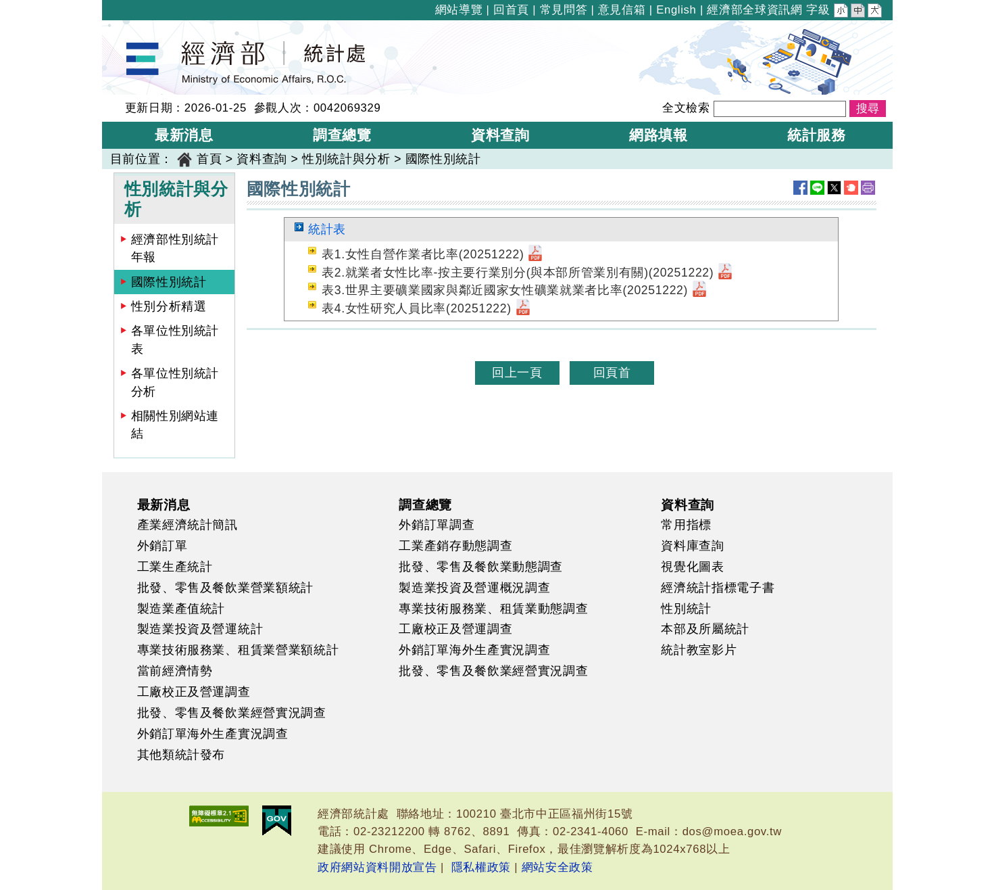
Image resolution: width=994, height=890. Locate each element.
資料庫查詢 (692, 546)
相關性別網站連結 (175, 424)
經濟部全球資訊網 (754, 9)
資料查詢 (262, 159)
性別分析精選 (169, 306)
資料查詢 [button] (500, 135)
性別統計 (686, 608)
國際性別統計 (443, 159)
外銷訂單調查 (436, 525)
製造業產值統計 (181, 608)
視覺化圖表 (692, 566)
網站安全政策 (557, 867)
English (676, 9)
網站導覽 (459, 9)
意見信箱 (622, 9)
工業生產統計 (175, 566)
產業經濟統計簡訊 (187, 525)
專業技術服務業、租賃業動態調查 (493, 608)
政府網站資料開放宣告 (377, 867)
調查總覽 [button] (342, 135)
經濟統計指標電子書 (717, 587)
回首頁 (511, 9)
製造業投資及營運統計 (200, 629)
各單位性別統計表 (175, 339)
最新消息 (164, 504)
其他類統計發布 (181, 755)
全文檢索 (686, 107)
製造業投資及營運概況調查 (474, 587)
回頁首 (612, 372)
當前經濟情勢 (175, 671)
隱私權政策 (481, 867)
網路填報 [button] (658, 135)
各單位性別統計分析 (175, 382)
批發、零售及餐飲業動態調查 (481, 566)
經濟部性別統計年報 (175, 248)
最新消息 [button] (184, 135)
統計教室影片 (699, 650)
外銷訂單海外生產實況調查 (213, 734)
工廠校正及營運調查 (194, 692)
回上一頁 (517, 372)
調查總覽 (425, 504)
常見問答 (564, 9)
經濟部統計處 (148, 29)
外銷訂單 (162, 546)
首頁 (209, 159)
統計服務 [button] (816, 135)
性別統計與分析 (346, 159)
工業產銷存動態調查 (455, 546)
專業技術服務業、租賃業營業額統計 (238, 650)
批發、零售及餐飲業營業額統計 (225, 587)
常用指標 (686, 525)
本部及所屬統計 (705, 629)
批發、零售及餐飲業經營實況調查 (231, 713)
